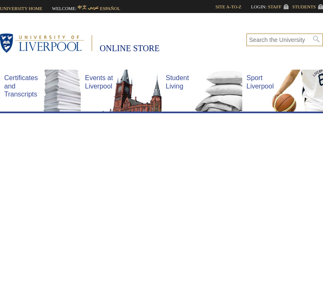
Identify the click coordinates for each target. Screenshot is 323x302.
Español (110, 8)
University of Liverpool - (46, 44)
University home (21, 8)
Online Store (129, 48)
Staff (274, 6)
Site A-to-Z (228, 6)
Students (304, 6)
